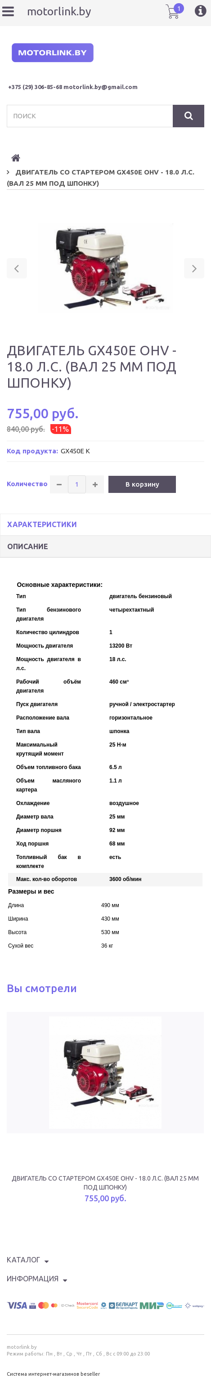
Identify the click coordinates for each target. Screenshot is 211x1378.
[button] (17, 268)
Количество (27, 484)
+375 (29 (19, 87)
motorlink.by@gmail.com (100, 87)
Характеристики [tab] (42, 524)
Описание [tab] (27, 546)
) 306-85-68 (46, 87)
